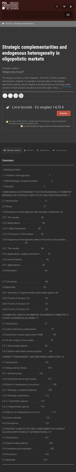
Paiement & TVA (32, 124)
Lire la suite (66, 87)
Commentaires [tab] (60, 150)
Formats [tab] (29, 150)
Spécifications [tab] (43, 150)
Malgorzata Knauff (13, 71)
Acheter (63, 113)
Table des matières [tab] (12, 150)
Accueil (8, 23)
